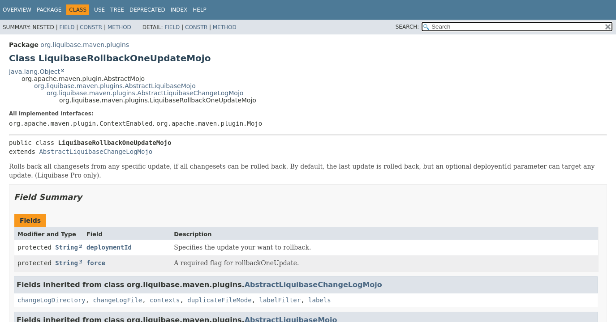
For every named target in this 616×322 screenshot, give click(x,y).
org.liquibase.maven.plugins (84, 44)
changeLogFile (117, 300)
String (66, 247)
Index (179, 10)
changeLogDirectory (51, 300)
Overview (17, 10)
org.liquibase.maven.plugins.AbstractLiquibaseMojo (115, 85)
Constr (91, 27)
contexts (165, 300)
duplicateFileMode (219, 300)
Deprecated (147, 10)
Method (119, 27)
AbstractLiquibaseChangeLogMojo (95, 151)
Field (66, 27)
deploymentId (109, 247)
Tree (117, 10)
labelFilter (280, 300)
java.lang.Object (34, 71)
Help (200, 10)
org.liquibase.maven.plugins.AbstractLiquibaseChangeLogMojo (145, 93)
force (95, 263)
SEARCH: (407, 27)
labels (319, 300)
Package (49, 10)
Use (99, 10)
